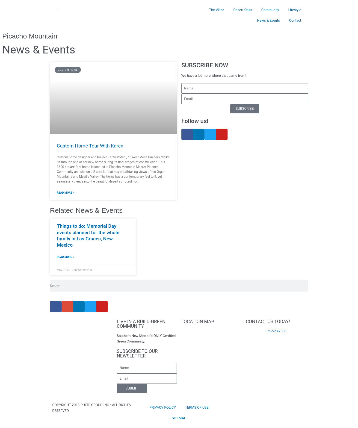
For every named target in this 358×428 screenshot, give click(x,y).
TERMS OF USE (197, 407)
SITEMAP (179, 418)
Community (270, 10)
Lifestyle (294, 10)
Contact (295, 20)
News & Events (268, 20)
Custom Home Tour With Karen (90, 146)
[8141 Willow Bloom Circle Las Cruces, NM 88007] (211, 345)
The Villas (216, 10)
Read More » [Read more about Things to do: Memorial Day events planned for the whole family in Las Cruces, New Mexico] (65, 257)
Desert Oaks (242, 10)
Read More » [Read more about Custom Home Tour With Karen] (65, 192)
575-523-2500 (276, 331)
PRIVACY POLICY (162, 407)
